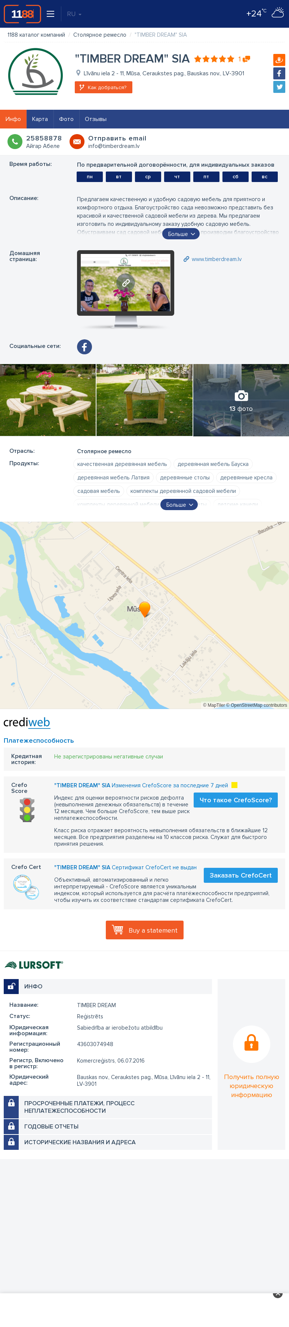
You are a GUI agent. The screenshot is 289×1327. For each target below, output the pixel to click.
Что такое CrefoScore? (236, 800)
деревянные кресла (246, 477)
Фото (66, 119)
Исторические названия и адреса (80, 1142)
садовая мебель (98, 491)
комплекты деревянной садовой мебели (183, 491)
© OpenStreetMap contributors (256, 705)
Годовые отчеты (51, 1126)
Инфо (13, 119)
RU (74, 14)
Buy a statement (153, 930)
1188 (22, 14)
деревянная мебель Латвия (113, 477)
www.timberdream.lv (217, 259)
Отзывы (96, 119)
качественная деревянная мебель (122, 464)
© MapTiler (214, 705)
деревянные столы (185, 477)
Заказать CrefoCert (241, 875)
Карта (40, 119)
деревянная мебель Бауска (213, 464)
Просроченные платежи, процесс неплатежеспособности (79, 1107)
